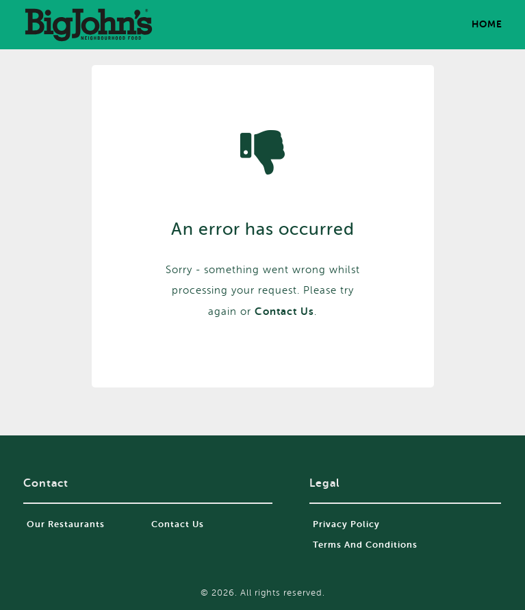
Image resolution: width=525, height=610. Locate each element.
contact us (284, 311)
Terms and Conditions (365, 544)
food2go (88, 25)
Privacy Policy (346, 524)
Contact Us (177, 524)
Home (487, 23)
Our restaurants (66, 524)
